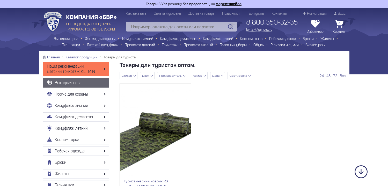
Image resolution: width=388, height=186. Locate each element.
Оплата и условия (167, 14)
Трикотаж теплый (198, 45)
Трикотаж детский (140, 45)
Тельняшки (71, 45)
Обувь (258, 45)
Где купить (255, 14)
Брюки (308, 39)
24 (322, 76)
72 (335, 76)
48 (328, 76)
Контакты (279, 14)
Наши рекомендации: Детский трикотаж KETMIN (71, 69)
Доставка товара (201, 14)
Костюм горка (251, 39)
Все (343, 76)
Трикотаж (170, 45)
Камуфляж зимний (137, 39)
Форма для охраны (100, 39)
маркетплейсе (228, 4)
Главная (53, 57)
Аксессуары (315, 45)
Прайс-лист (231, 14)
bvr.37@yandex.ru (259, 30)
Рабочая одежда (282, 39)
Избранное (315, 27)
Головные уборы (233, 45)
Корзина (339, 27)
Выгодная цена (66, 39)
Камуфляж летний (218, 39)
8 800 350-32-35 (272, 23)
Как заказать (136, 14)
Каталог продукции (82, 57)
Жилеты (327, 39)
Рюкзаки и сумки (284, 45)
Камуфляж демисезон (178, 39)
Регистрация (315, 14)
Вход (340, 14)
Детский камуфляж (103, 45)
